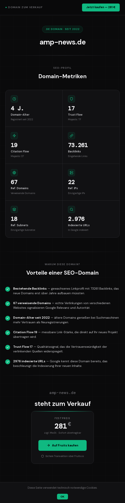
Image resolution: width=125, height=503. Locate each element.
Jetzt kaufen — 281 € (101, 7)
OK (62, 496)
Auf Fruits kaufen (62, 445)
